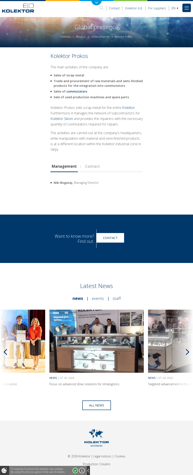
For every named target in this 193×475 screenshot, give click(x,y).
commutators (76, 91)
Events (98, 298)
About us (80, 36)
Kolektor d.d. (134, 8)
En (175, 8)
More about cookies (82, 470)
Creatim (104, 464)
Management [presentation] (64, 166)
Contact (114, 8)
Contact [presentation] (92, 166)
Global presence (100, 36)
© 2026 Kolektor (79, 456)
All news (96, 405)
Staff (117, 298)
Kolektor (65, 36)
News (78, 298)
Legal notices (102, 456)
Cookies (120, 456)
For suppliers (157, 8)
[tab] (64, 166)
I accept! (75, 470)
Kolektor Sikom (61, 118)
